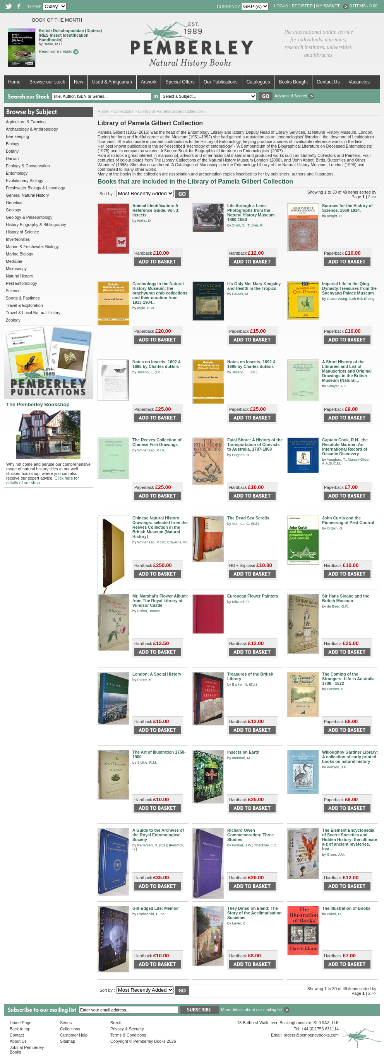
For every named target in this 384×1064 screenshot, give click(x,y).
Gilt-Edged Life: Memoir (155, 908)
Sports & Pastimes (23, 298)
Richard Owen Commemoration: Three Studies (250, 835)
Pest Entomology (21, 283)
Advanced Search (294, 96)
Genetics (14, 202)
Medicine (14, 261)
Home (14, 82)
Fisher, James (148, 611)
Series (66, 1022)
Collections (123, 111)
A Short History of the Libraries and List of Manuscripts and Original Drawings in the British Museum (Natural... (347, 371)
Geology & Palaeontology (29, 217)
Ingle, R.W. (146, 308)
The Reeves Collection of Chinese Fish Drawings (157, 442)
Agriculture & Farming (26, 121)
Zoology (13, 320)
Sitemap (67, 1041)
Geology (13, 210)
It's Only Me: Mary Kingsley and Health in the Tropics (254, 286)
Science (13, 290)
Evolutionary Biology (24, 180)
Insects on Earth (243, 752)
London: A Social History (157, 674)
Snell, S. (238, 225)
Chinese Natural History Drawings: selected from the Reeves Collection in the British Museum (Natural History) (160, 527)
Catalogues (258, 82)
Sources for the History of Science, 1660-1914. (347, 208)
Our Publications (221, 82)
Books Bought (293, 82)
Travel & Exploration (24, 305)
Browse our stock (47, 82)
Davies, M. (240, 294)
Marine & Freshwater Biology (32, 246)
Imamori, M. (241, 758)
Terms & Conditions (128, 1035)
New (78, 82)
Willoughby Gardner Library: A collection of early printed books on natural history (350, 757)
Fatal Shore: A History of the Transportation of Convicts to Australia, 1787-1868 (255, 444)
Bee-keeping (17, 136)
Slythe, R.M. (147, 762)
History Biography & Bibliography (36, 224)
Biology (12, 143)
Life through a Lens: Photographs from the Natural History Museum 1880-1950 (251, 212)
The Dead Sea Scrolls (248, 518)
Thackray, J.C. (265, 845)
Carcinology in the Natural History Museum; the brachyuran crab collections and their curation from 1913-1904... (159, 293)
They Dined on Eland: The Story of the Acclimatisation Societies (254, 913)
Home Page (20, 1022)
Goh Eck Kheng (361, 299)
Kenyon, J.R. (337, 767)
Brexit (115, 1022)
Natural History (19, 276)
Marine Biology (19, 254)
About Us (18, 1041)
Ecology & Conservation (28, 165)
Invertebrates (18, 239)
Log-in (281, 5)
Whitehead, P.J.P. (151, 450)
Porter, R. (144, 680)
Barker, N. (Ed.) (244, 684)
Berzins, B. (335, 689)
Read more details (59, 51)
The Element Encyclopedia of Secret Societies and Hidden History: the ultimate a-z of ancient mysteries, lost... (349, 839)
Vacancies (358, 82)
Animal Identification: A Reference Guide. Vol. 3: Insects (156, 210)
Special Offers (179, 82)
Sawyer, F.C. (337, 386)
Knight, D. (335, 216)
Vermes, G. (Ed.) (245, 524)
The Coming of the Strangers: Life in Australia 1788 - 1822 (348, 679)
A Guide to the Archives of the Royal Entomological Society (158, 835)
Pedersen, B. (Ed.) (152, 845)
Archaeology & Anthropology (32, 129)
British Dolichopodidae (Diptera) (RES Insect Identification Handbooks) (70, 35)
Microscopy (16, 268)
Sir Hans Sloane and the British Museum (345, 598)
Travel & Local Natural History (33, 312)
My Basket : (332, 5)
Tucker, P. (255, 225)
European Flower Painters (252, 596)
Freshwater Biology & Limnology (35, 188)
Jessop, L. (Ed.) (149, 372)
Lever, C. (239, 923)
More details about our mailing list (255, 1009)
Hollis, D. (144, 221)
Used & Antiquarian (112, 82)
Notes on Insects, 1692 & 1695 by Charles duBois (156, 364)
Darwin (12, 158)
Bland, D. (334, 914)
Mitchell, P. (240, 602)
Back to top (20, 1029)
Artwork (149, 82)
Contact (17, 1035)
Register (302, 5)
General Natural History (27, 195)
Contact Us (328, 82)
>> (374, 196)
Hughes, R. (241, 455)
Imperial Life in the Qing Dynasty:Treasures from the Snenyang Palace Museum (349, 288)
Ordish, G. (335, 528)
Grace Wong (337, 299)
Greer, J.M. (336, 854)
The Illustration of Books (346, 908)
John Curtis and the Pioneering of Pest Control (348, 520)
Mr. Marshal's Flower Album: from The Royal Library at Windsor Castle (160, 601)
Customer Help (73, 1035)
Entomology (16, 173)
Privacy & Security (127, 1029)
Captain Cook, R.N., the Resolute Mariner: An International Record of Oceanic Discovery (345, 447)
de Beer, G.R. (338, 606)
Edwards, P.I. (177, 542)
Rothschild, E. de (151, 914)
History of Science (22, 232)
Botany (12, 151)
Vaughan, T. (336, 459)
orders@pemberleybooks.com (311, 1035)
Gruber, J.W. (242, 845)
